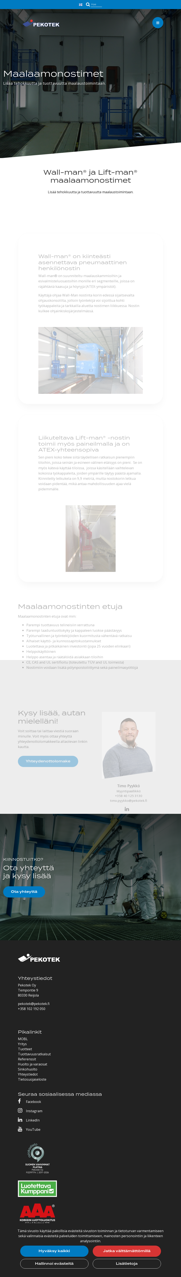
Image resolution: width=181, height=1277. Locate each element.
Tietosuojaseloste (32, 1079)
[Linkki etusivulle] (41, 24)
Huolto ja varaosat (32, 1064)
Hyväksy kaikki (54, 1251)
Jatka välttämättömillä (126, 1251)
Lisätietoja (127, 1263)
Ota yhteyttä (24, 892)
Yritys (22, 1044)
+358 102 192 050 (31, 1008)
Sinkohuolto (27, 1069)
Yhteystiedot (28, 1074)
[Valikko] (157, 22)
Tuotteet (25, 1049)
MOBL (23, 1039)
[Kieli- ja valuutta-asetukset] (81, 4)
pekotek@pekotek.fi (34, 1003)
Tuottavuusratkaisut (34, 1054)
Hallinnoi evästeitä (54, 1263)
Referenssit (27, 1059)
